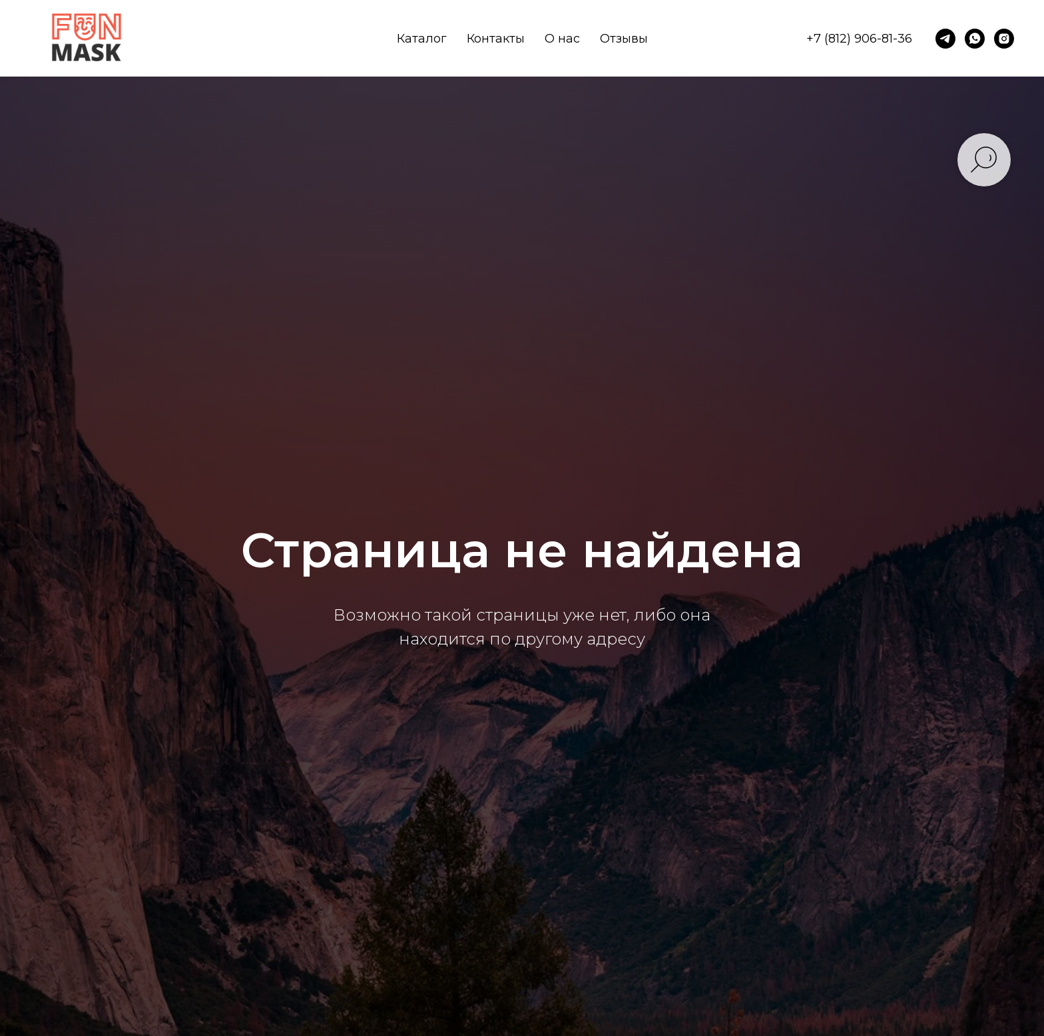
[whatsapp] (975, 39)
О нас (562, 38)
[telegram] (945, 39)
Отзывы (624, 38)
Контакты (496, 38)
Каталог (422, 38)
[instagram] (1004, 39)
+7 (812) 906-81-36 (859, 38)
